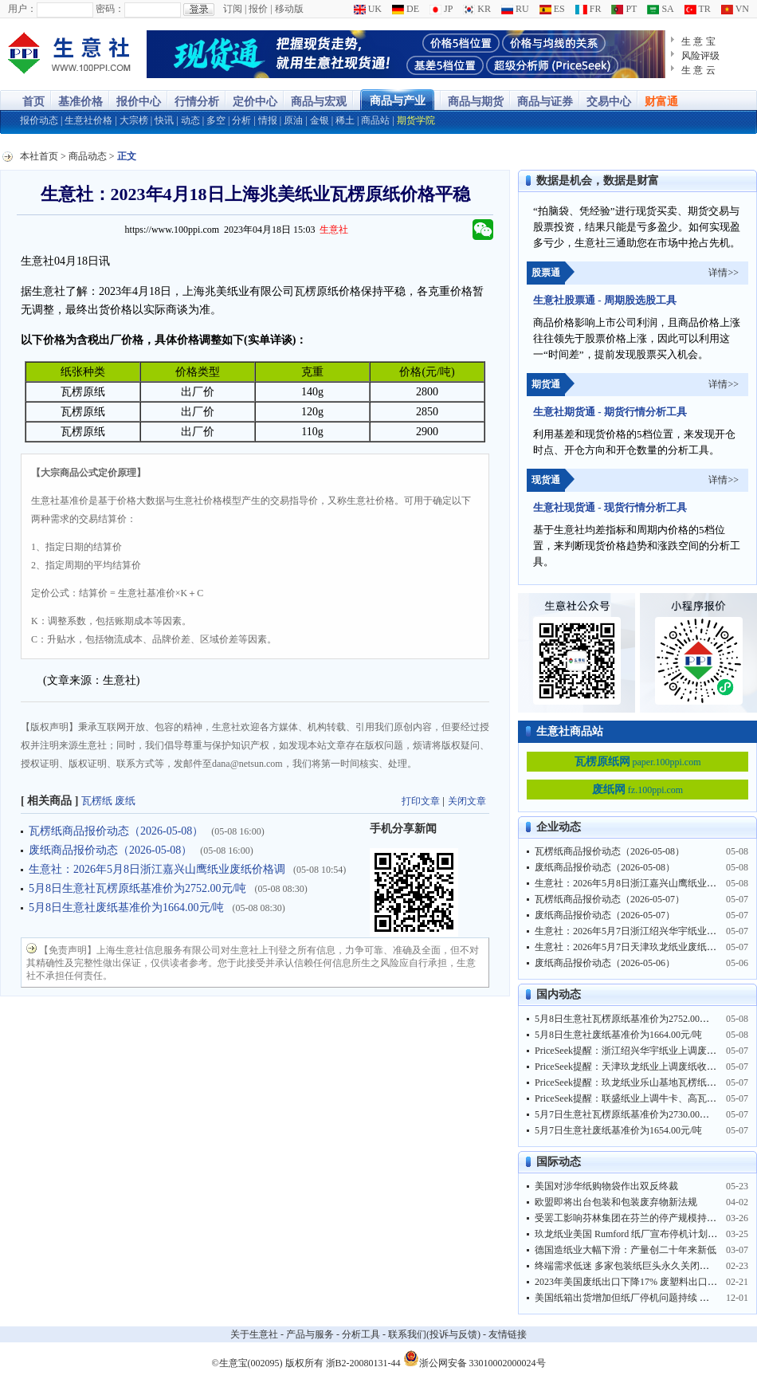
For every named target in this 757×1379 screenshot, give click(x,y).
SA (660, 8)
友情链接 (507, 1334)
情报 (267, 120)
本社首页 (39, 156)
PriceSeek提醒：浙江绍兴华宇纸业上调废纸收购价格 (645, 1050)
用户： (22, 8)
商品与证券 (545, 102)
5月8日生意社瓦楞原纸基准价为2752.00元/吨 (137, 888)
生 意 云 (698, 70)
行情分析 (197, 102)
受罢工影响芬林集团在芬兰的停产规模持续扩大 (635, 1218)
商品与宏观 (319, 102)
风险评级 (700, 55)
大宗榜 (134, 120)
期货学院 (416, 120)
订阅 (232, 8)
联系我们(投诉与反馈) (434, 1334)
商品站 (375, 120)
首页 (33, 102)
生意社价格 (88, 120)
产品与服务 (310, 1334)
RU (515, 8)
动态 (190, 120)
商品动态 (88, 156)
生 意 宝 (698, 41)
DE (405, 8)
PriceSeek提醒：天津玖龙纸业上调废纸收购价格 (635, 1066)
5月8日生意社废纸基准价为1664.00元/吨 (126, 907)
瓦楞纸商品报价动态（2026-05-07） (609, 899)
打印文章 (421, 801)
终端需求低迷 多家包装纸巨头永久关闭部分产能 (636, 1265)
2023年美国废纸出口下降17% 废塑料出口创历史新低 (645, 1281)
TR (697, 8)
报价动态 (39, 120)
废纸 (125, 801)
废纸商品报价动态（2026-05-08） (110, 850)
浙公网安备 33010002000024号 (474, 1358)
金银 (319, 120)
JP (441, 8)
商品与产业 (398, 101)
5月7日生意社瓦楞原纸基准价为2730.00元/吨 (628, 1114)
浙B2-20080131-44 (363, 1363)
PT (624, 8)
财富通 (661, 102)
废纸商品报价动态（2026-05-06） (605, 962)
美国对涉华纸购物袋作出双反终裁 (606, 1186)
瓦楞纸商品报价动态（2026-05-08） (116, 831)
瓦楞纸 (96, 801)
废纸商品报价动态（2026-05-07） (605, 915)
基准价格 (80, 102)
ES (552, 8)
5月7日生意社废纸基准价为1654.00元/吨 (618, 1130)
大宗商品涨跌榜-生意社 (69, 54)
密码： (110, 8)
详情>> (723, 272)
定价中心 (255, 102)
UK (368, 8)
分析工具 (361, 1334)
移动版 (289, 8)
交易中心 (608, 102)
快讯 (164, 120)
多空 (216, 120)
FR (588, 8)
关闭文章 (467, 801)
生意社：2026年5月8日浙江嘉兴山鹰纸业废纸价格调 (157, 869)
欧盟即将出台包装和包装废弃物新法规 (616, 1202)
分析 (241, 120)
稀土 (345, 120)
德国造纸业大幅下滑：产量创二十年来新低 (625, 1249)
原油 (293, 120)
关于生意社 (254, 1334)
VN (735, 8)
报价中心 (138, 102)
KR (477, 8)
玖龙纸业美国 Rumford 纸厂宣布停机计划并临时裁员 (645, 1234)
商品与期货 (476, 102)
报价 (258, 8)
